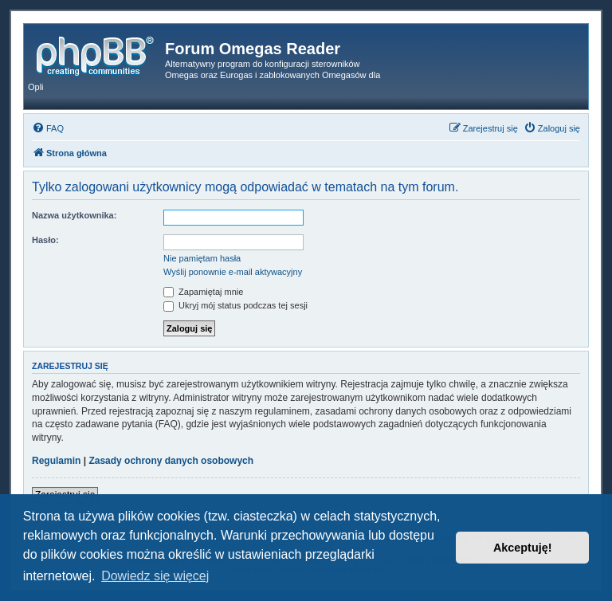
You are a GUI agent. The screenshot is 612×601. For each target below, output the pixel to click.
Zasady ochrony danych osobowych (170, 460)
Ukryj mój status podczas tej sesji (235, 305)
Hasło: (45, 240)
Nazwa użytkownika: (74, 215)
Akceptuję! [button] (522, 547)
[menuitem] (48, 128)
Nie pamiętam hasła (202, 258)
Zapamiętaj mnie (203, 292)
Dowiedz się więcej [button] (155, 576)
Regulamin (56, 460)
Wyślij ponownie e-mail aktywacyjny (232, 272)
